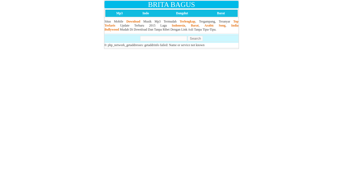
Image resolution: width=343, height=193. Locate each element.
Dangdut (182, 13)
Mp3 (119, 13)
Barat (221, 13)
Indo (145, 13)
